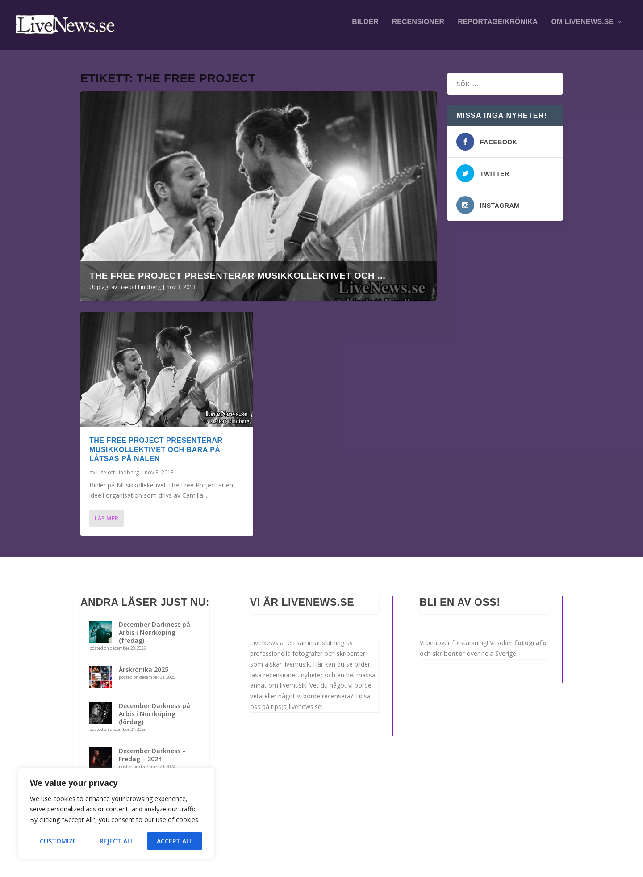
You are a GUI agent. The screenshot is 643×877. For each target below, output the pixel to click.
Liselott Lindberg (139, 287)
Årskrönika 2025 (143, 669)
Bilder (365, 27)
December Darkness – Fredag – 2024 (152, 755)
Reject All (117, 841)
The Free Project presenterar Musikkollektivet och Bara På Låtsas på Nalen (155, 450)
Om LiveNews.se (582, 27)
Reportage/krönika (498, 27)
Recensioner (418, 27)
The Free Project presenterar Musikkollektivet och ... (237, 276)
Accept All (174, 841)
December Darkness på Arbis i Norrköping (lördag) (154, 713)
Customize (58, 841)
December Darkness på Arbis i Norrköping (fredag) (154, 632)
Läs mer (106, 519)
